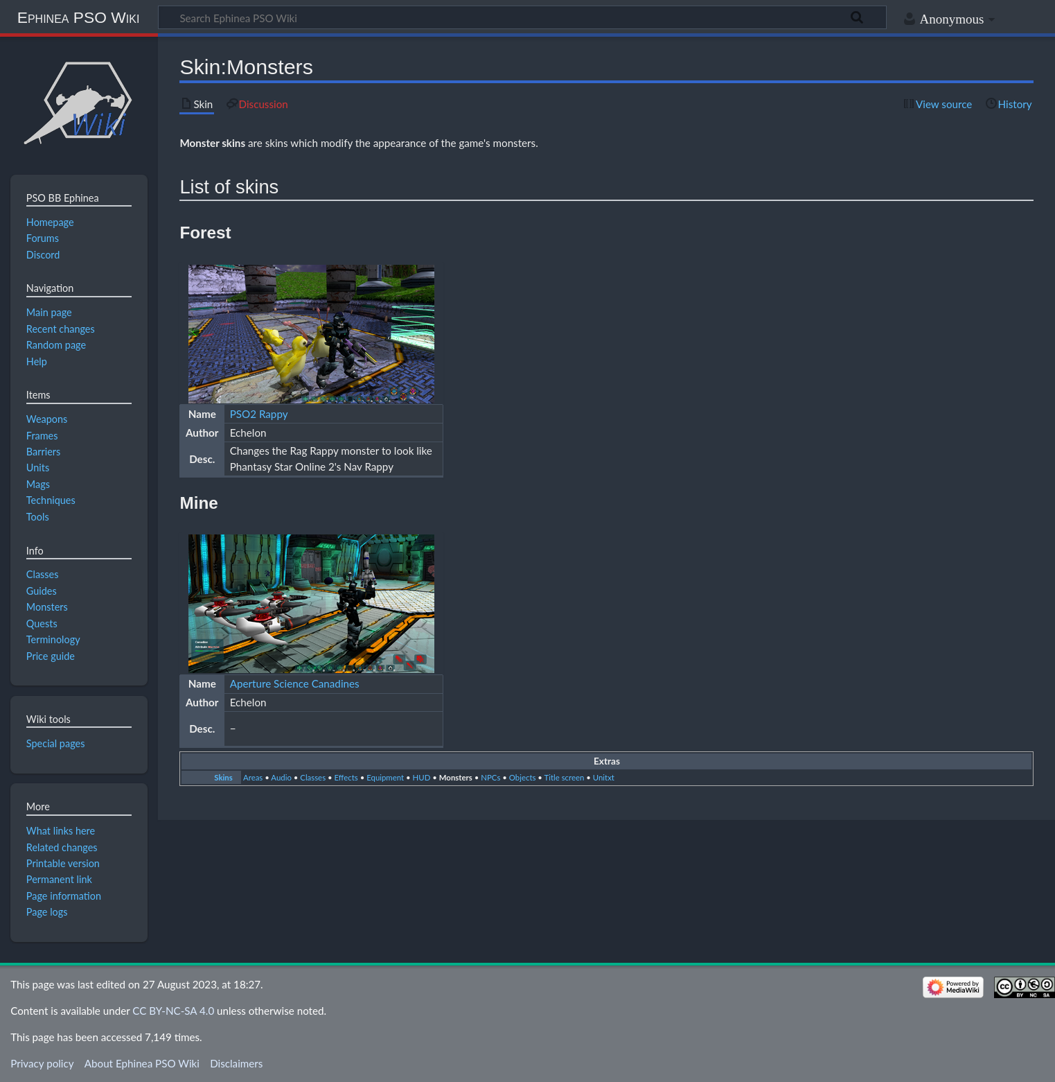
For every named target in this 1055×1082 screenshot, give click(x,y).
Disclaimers (236, 1063)
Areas (253, 777)
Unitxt (603, 777)
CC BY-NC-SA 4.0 (173, 1010)
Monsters (455, 777)
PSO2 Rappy (259, 414)
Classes (313, 777)
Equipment (385, 777)
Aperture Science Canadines (295, 683)
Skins (223, 777)
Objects (522, 777)
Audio (281, 777)
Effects (346, 777)
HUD (422, 777)
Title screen (564, 777)
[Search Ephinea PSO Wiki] (522, 17)
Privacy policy (41, 1063)
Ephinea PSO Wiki (78, 17)
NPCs (490, 777)
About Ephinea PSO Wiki (142, 1063)
